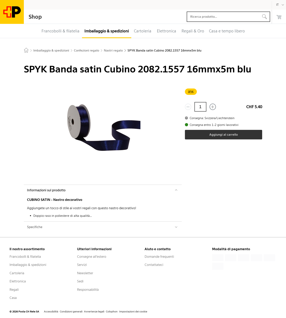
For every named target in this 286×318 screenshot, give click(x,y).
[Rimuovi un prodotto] (188, 107)
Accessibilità (51, 311)
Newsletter (85, 273)
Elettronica (18, 281)
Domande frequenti (159, 257)
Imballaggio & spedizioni (28, 265)
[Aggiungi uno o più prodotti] (213, 107)
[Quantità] (200, 107)
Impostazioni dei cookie (133, 311)
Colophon (112, 311)
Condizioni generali (71, 311)
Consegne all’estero (91, 257)
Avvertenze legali (94, 311)
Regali (14, 290)
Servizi (82, 265)
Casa (13, 298)
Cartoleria (17, 273)
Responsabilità (88, 290)
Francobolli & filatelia (25, 257)
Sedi (80, 281)
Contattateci (154, 265)
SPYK (191, 91)
